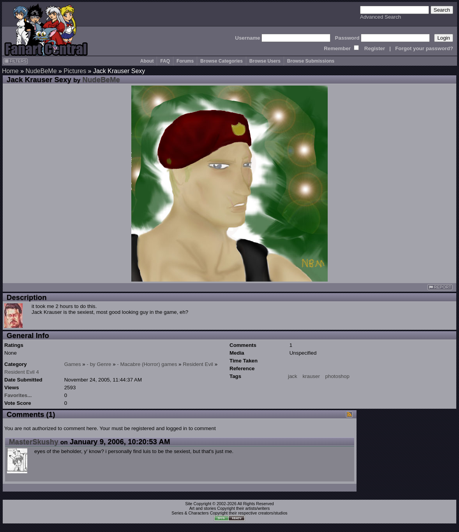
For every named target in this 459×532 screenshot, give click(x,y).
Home (10, 71)
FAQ (165, 61)
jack (292, 376)
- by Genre (99, 364)
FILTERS (15, 61)
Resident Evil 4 (21, 372)
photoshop (337, 376)
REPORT (440, 287)
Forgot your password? (424, 48)
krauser (311, 376)
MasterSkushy (33, 442)
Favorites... (18, 395)
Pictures (75, 71)
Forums (185, 61)
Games (72, 364)
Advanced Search (380, 17)
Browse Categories (221, 61)
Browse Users (265, 61)
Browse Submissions (310, 61)
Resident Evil (198, 364)
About (147, 61)
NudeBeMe (40, 71)
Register (374, 48)
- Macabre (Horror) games (147, 364)
